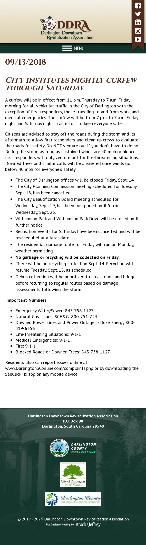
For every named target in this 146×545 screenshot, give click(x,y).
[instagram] (138, 31)
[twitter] (138, 14)
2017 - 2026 (32, 518)
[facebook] (138, 5)
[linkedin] (138, 22)
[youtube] (138, 39)
